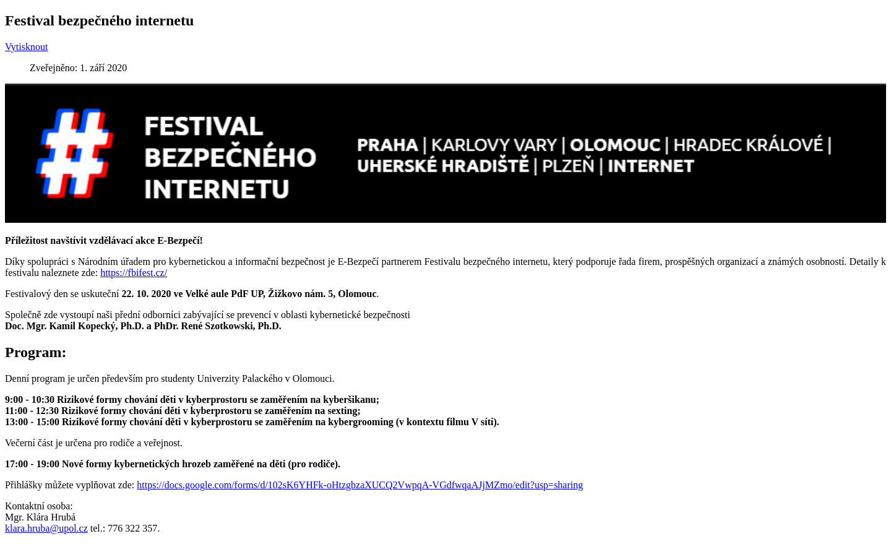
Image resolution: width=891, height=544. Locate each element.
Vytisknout (26, 46)
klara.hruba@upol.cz (46, 528)
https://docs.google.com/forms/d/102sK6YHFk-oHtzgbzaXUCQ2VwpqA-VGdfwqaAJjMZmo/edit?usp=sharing (360, 485)
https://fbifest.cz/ (133, 272)
